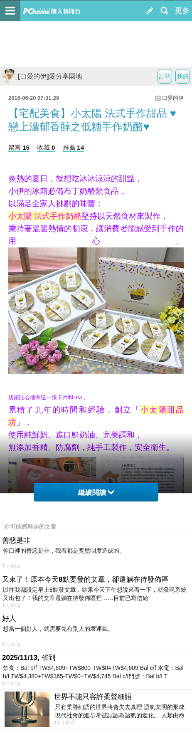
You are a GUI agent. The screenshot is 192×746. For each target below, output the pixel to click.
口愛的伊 (173, 98)
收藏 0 (46, 147)
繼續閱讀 (96, 492)
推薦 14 (73, 147)
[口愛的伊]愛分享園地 (42, 76)
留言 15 (19, 147)
